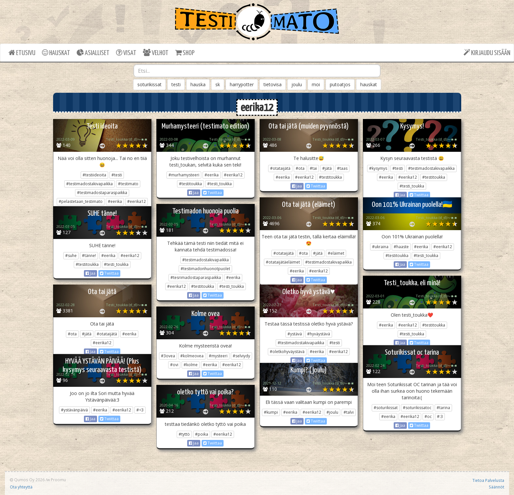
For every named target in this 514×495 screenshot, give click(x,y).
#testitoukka (190, 184)
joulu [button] (296, 84)
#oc (428, 416)
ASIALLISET (93, 52)
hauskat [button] (368, 84)
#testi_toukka (219, 184)
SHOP (184, 52)
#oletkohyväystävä (287, 351)
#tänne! (89, 255)
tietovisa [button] (273, 84)
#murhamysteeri (183, 175)
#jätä (327, 168)
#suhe (71, 255)
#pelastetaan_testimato (81, 201)
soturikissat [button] (149, 84)
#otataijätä (280, 168)
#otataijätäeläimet (283, 262)
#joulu (332, 412)
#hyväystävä (318, 334)
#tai (313, 168)
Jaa (194, 192)
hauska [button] (198, 84)
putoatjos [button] (340, 84)
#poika (201, 434)
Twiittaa (212, 192)
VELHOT (155, 52)
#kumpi (271, 412)
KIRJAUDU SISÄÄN (487, 52)
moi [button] (316, 84)
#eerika (115, 201)
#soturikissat (386, 407)
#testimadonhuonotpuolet (205, 268)
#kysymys (378, 168)
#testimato (128, 184)
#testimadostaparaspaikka (102, 192)
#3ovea (168, 356)
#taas (342, 168)
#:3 (440, 416)
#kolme (191, 364)
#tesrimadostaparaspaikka (195, 277)
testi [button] (176, 84)
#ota (300, 168)
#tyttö (184, 434)
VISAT (126, 52)
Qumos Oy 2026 (27, 479)
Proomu (58, 479)
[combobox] (257, 70)
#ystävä (294, 334)
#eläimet (336, 253)
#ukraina (380, 246)
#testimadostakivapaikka (89, 184)
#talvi (349, 412)
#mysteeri (218, 356)
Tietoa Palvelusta (488, 480)
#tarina (443, 407)
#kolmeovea (192, 356)
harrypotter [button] (242, 84)
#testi (116, 175)
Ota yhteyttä (21, 486)
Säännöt (496, 486)
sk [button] (217, 84)
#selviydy (241, 356)
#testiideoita (94, 175)
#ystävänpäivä (74, 410)
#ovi (174, 364)
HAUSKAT (56, 52)
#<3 (140, 410)
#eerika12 (136, 201)
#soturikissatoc (417, 407)
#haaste (401, 246)
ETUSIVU (22, 52)
